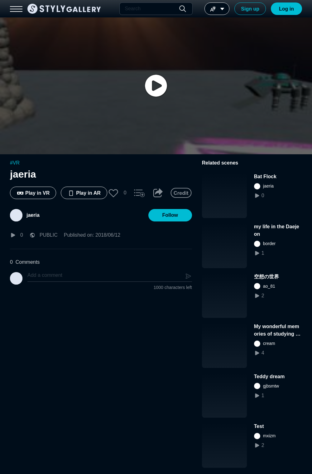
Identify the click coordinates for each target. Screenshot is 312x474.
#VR (15, 162)
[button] (113, 193)
